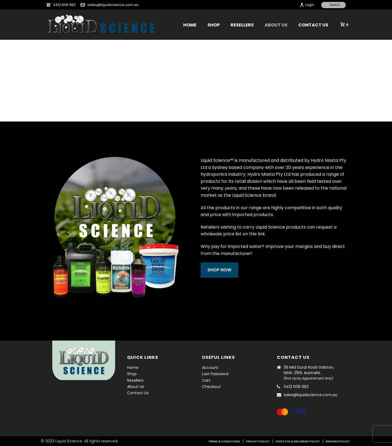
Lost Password (215, 374)
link (267, 234)
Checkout (211, 386)
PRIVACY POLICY (258, 441)
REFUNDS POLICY (338, 441)
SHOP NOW (226, 270)
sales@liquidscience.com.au (113, 4)
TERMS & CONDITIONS (224, 441)
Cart (206, 380)
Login (307, 4)
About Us (276, 25)
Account (210, 367)
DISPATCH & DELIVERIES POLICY (298, 441)
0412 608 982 (64, 4)
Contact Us (313, 25)
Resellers (242, 25)
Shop (213, 25)
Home (190, 25)
